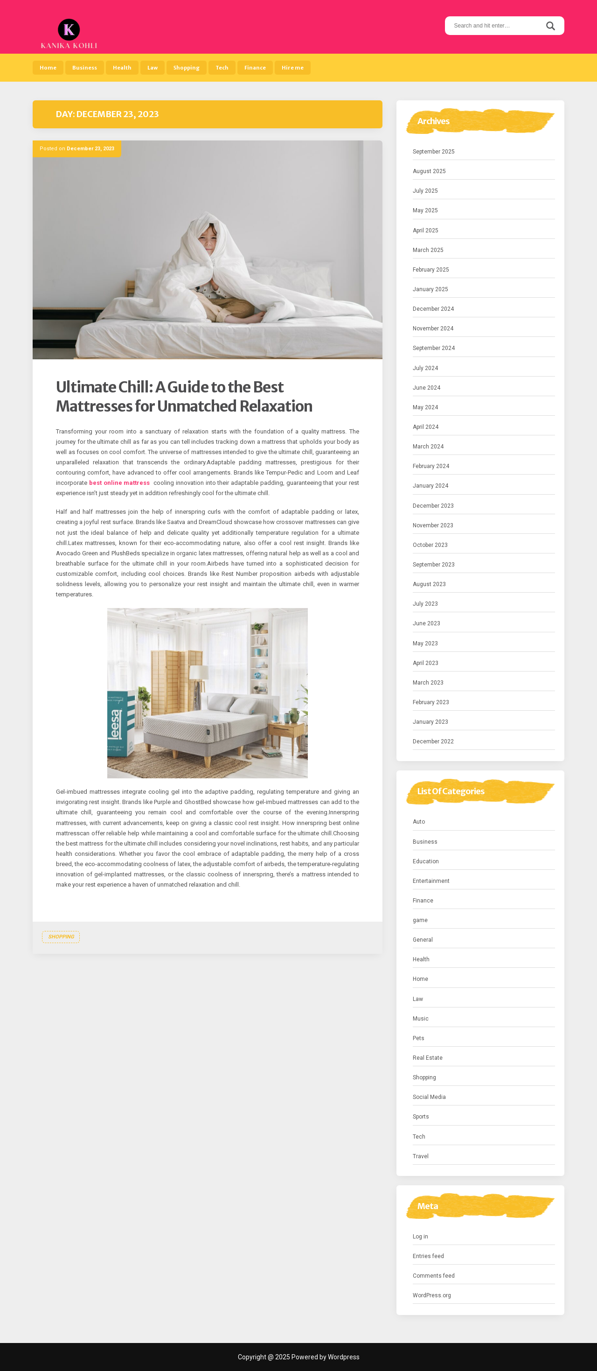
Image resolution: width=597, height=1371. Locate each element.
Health (122, 67)
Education (426, 861)
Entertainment (431, 881)
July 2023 (425, 604)
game (420, 920)
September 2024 (434, 348)
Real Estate (428, 1058)
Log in (420, 1236)
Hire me (293, 67)
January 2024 (430, 486)
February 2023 (431, 702)
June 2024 (426, 388)
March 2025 (428, 250)
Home (48, 67)
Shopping (187, 67)
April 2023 (425, 663)
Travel (421, 1156)
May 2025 (425, 210)
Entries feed (428, 1256)
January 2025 (430, 289)
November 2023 (433, 525)
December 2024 (433, 309)
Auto (419, 821)
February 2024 (431, 466)
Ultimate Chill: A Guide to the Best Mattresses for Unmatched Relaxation (184, 397)
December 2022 (433, 741)
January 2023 (430, 722)
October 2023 (430, 545)
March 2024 (428, 446)
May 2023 (425, 643)
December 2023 (433, 506)
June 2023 (426, 623)
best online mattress (119, 482)
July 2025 (425, 191)
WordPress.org (432, 1295)
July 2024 (425, 368)
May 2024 (425, 407)
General (423, 940)
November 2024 (433, 328)
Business (84, 67)
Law (152, 67)
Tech (222, 67)
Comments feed (434, 1276)
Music (421, 1018)
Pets (418, 1038)
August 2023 (429, 584)
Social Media (429, 1097)
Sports (421, 1116)
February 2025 (431, 269)
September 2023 (434, 564)
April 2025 (425, 230)
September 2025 (434, 151)
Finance (255, 67)
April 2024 (425, 427)
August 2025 (429, 171)
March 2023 (428, 682)
